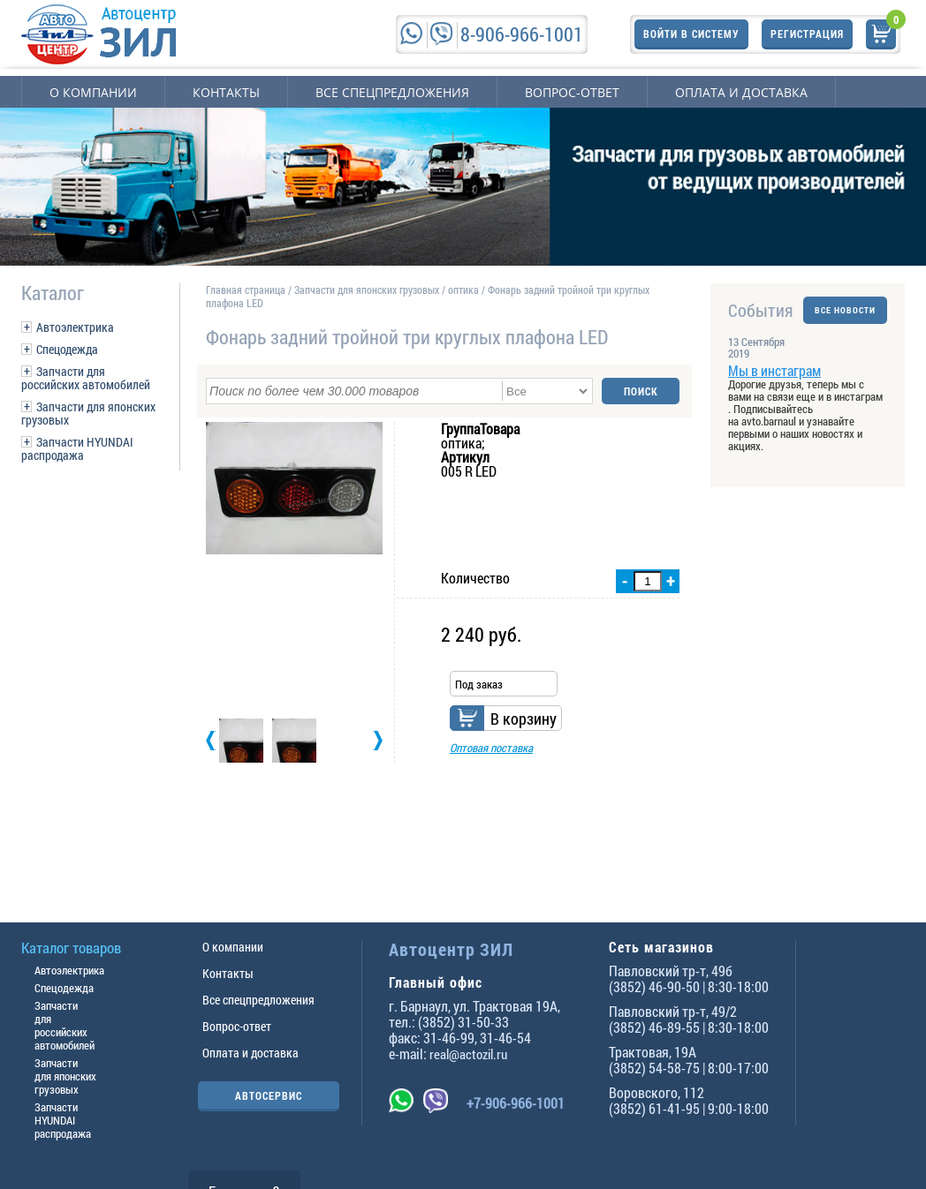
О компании (93, 92)
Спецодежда (67, 349)
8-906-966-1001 (521, 34)
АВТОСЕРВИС (268, 1095)
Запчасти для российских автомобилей (85, 378)
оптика (463, 289)
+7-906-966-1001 (516, 1103)
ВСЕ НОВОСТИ (845, 310)
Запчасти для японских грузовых (88, 413)
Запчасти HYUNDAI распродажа (77, 448)
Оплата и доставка (741, 92)
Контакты (226, 92)
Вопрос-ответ (572, 92)
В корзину (523, 718)
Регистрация (807, 33)
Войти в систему (691, 33)
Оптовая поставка (491, 748)
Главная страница (245, 289)
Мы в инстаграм (774, 370)
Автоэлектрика (75, 327)
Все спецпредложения (392, 92)
